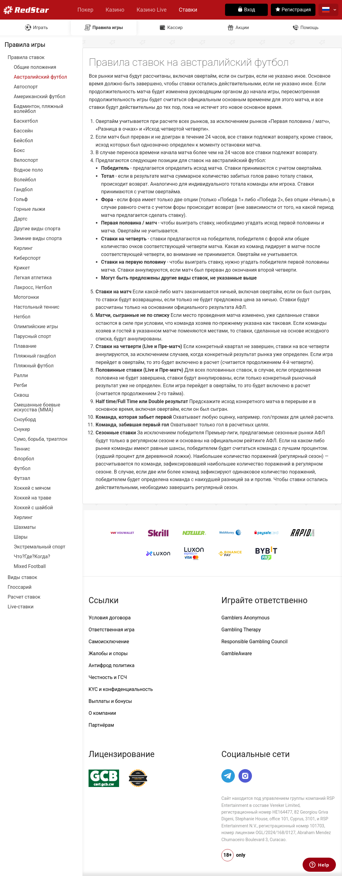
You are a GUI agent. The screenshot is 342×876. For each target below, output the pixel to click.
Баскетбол (26, 121)
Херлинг (23, 517)
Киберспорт (27, 258)
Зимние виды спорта (38, 238)
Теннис (22, 449)
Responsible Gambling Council (254, 641)
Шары (20, 537)
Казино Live (151, 9)
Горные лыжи (29, 209)
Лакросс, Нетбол (33, 287)
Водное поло (28, 170)
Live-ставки (21, 606)
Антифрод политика (111, 665)
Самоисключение (109, 641)
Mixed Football (30, 566)
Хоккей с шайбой (33, 507)
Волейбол (25, 179)
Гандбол (23, 189)
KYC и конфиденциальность (121, 689)
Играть (40, 27)
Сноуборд (25, 419)
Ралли (21, 375)
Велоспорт (26, 160)
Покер (85, 9)
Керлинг (23, 248)
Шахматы (25, 527)
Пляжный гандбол (35, 356)
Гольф (21, 199)
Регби (20, 385)
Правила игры (108, 27)
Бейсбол (23, 140)
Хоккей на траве (32, 498)
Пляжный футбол (33, 365)
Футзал (22, 478)
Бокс (19, 150)
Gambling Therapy (241, 630)
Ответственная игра (112, 630)
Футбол (22, 468)
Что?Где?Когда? (32, 556)
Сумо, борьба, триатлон (40, 439)
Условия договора (110, 618)
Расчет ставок (24, 597)
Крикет (22, 267)
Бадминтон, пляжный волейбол (38, 109)
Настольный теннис (36, 307)
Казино (115, 9)
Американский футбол (39, 96)
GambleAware (236, 653)
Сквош (21, 395)
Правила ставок (26, 57)
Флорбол (24, 458)
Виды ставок (22, 577)
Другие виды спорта (37, 228)
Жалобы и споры (108, 653)
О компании (102, 713)
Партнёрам (101, 725)
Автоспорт (26, 86)
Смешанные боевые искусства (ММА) (37, 407)
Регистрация (293, 10)
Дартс (20, 219)
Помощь (309, 27)
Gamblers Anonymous (245, 618)
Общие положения (35, 67)
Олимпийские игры (36, 326)
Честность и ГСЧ (108, 677)
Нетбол (22, 316)
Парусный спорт (32, 336)
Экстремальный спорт (39, 546)
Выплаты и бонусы (110, 701)
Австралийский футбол (40, 77)
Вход (246, 10)
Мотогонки (26, 297)
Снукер (22, 429)
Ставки (188, 9)
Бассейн (23, 130)
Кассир (175, 27)
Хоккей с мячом (32, 488)
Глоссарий (19, 587)
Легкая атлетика (33, 277)
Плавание (25, 346)
